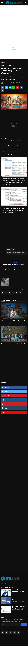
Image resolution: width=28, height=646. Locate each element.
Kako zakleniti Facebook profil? (18, 598)
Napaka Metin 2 (10, 249)
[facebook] (2, 632)
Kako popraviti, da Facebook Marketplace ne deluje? (19, 607)
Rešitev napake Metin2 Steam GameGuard (14, 264)
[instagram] (14, 632)
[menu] (2, 2)
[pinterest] (10, 632)
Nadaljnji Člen (14, 268)
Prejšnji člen (14, 262)
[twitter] (6, 632)
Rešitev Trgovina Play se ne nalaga (14, 269)
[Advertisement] (14, 15)
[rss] (18, 632)
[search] (26, 2)
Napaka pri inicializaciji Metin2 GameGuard (13, 344)
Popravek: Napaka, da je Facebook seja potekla (18, 590)
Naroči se (24, 624)
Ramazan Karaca (5, 287)
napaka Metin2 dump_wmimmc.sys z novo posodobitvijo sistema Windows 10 (16, 253)
